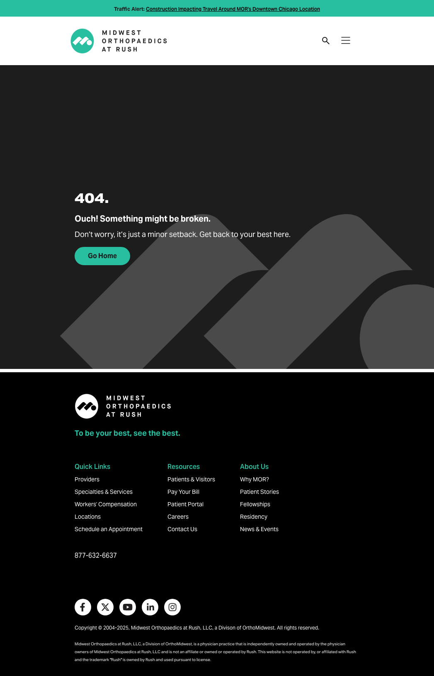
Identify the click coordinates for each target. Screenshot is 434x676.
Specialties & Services (104, 491)
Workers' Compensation (106, 504)
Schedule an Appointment (109, 529)
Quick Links (92, 466)
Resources (183, 466)
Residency (253, 516)
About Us (254, 466)
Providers (87, 479)
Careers (178, 516)
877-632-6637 (96, 555)
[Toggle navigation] (346, 41)
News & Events (259, 529)
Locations (88, 516)
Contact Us (182, 529)
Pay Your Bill (183, 491)
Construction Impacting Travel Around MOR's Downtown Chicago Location (233, 9)
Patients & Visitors (191, 479)
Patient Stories (259, 491)
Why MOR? (254, 479)
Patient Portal (185, 504)
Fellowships (255, 504)
